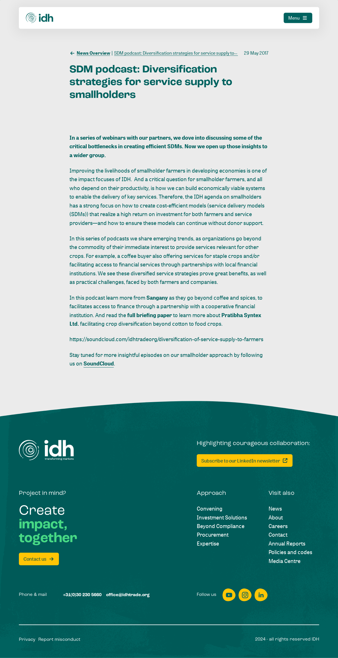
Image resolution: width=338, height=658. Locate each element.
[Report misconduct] (59, 640)
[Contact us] (39, 559)
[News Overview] (89, 53)
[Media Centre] (285, 561)
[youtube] (229, 595)
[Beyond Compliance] (220, 526)
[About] (276, 517)
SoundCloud (98, 363)
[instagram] (245, 595)
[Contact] (278, 534)
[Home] (46, 450)
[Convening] (209, 508)
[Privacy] (27, 640)
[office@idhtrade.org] (128, 595)
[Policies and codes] (290, 552)
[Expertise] (208, 543)
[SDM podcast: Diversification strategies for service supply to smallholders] (187, 53)
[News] (275, 508)
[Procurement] (212, 534)
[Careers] (278, 526)
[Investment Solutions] (222, 517)
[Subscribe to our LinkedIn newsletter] (245, 460)
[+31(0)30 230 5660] (82, 595)
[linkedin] (261, 595)
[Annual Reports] (287, 543)
